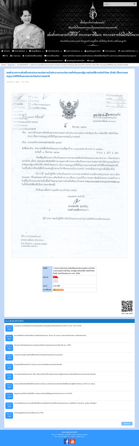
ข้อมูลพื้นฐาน (35, 51)
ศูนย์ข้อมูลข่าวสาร (92, 51)
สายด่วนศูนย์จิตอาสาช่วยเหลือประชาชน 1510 (28, 413)
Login (90, 60)
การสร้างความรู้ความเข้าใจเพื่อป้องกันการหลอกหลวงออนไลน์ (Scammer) (38, 355)
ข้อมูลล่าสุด (11, 65)
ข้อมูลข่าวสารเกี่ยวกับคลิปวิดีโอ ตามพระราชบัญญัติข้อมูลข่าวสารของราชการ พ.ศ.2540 (43, 393)
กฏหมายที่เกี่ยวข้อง (126, 51)
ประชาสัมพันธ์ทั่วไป (22, 65)
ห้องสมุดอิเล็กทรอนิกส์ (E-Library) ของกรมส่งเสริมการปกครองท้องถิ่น (38, 364)
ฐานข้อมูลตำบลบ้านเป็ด (74, 60)
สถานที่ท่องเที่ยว (51, 56)
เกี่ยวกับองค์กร (52, 51)
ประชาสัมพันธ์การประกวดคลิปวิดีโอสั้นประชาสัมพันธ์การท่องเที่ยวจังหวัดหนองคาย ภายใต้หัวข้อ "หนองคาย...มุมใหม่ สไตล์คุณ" (55, 403)
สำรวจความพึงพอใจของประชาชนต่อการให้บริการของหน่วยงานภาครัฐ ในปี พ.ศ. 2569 (42, 345)
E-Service (15, 56)
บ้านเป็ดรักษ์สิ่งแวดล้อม (32, 56)
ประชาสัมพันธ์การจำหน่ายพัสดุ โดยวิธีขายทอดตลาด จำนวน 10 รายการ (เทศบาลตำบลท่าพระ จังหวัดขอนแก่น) (50, 335)
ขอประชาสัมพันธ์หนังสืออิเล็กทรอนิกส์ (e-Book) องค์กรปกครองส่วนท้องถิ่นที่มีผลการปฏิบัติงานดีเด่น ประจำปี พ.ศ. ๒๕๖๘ (54, 384)
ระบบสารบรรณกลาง (54, 60)
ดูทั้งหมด (127, 423)
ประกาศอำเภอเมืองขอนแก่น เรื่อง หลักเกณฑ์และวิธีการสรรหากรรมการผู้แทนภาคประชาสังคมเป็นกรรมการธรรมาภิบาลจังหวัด (55, 374)
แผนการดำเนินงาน (72, 51)
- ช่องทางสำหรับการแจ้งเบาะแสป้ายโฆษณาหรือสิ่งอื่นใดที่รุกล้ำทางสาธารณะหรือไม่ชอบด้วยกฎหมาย (99, 56)
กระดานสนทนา (109, 51)
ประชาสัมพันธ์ (18, 51)
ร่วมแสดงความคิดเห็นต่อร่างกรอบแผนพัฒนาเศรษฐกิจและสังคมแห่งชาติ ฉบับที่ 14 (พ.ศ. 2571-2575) (47, 326)
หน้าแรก (5, 51)
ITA (5, 56)
